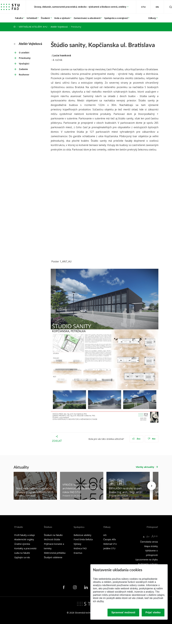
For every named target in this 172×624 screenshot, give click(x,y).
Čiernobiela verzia (149, 541)
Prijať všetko (153, 612)
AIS (105, 535)
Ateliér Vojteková (59, 26)
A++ (154, 536)
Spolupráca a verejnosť (116, 18)
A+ (148, 536)
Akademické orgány (24, 539)
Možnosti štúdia (52, 539)
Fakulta (19, 18)
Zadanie (23, 69)
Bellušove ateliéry (82, 535)
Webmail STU (110, 543)
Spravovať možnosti (123, 612)
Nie (152, 438)
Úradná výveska (22, 543)
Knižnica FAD (80, 548)
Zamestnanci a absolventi (87, 18)
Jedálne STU (109, 548)
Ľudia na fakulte (22, 552)
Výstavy (77, 543)
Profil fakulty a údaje (24, 535)
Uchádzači (32, 18)
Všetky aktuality (145, 466)
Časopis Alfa (109, 539)
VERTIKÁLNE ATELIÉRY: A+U (33, 26)
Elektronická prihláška (54, 552)
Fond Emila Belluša (83, 539)
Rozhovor (24, 74)
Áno (136, 438)
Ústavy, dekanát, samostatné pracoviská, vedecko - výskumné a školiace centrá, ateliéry (80, 6)
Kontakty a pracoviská (25, 548)
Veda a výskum (62, 18)
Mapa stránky (151, 546)
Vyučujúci (24, 63)
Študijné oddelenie (53, 557)
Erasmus (78, 552)
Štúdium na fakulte (53, 535)
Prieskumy (25, 58)
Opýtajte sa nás (22, 557)
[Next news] (151, 485)
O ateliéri (24, 52)
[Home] (14, 26)
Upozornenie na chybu (146, 559)
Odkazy (152, 18)
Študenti (45, 18)
